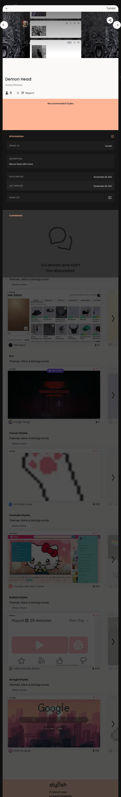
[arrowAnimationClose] (4, 25)
